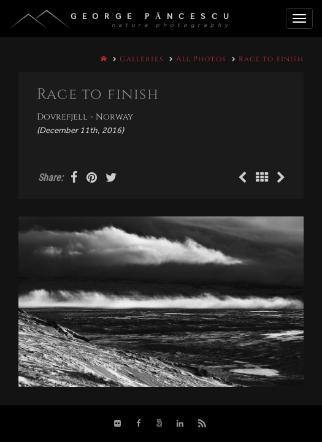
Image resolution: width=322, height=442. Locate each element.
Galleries (142, 59)
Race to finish (271, 59)
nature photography (171, 25)
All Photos (201, 59)
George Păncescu (153, 16)
